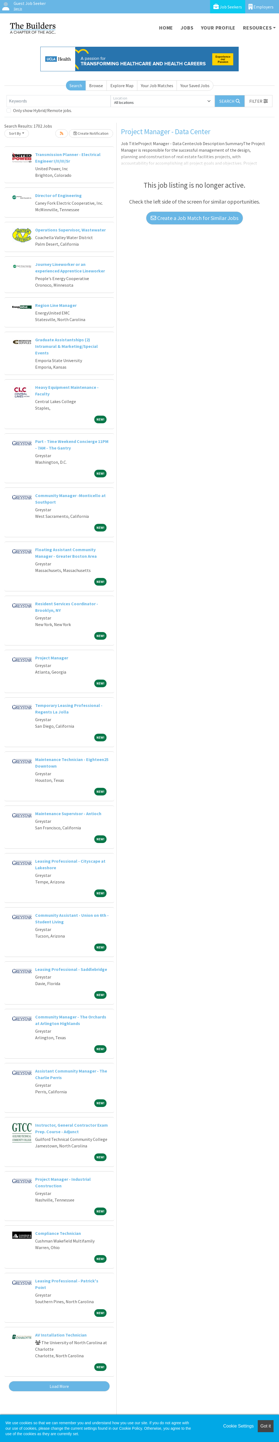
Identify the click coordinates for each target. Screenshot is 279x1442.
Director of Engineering (58, 195)
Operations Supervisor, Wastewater (70, 230)
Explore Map (122, 85)
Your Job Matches (157, 85)
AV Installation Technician (61, 1335)
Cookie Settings (238, 1426)
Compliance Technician (58, 1233)
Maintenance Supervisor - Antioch (68, 813)
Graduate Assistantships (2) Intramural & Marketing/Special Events (66, 346)
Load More (59, 1386)
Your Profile (218, 28)
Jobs (187, 28)
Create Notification (91, 133)
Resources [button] (257, 28)
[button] (258, 101)
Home (166, 28)
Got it (265, 1426)
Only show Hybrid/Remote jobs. (42, 110)
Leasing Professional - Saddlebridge (71, 969)
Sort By (15, 133)
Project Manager (51, 657)
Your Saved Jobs (195, 85)
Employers (261, 6)
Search (75, 85)
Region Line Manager (56, 305)
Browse (96, 85)
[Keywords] (59, 101)
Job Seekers (227, 6)
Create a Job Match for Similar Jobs (194, 218)
